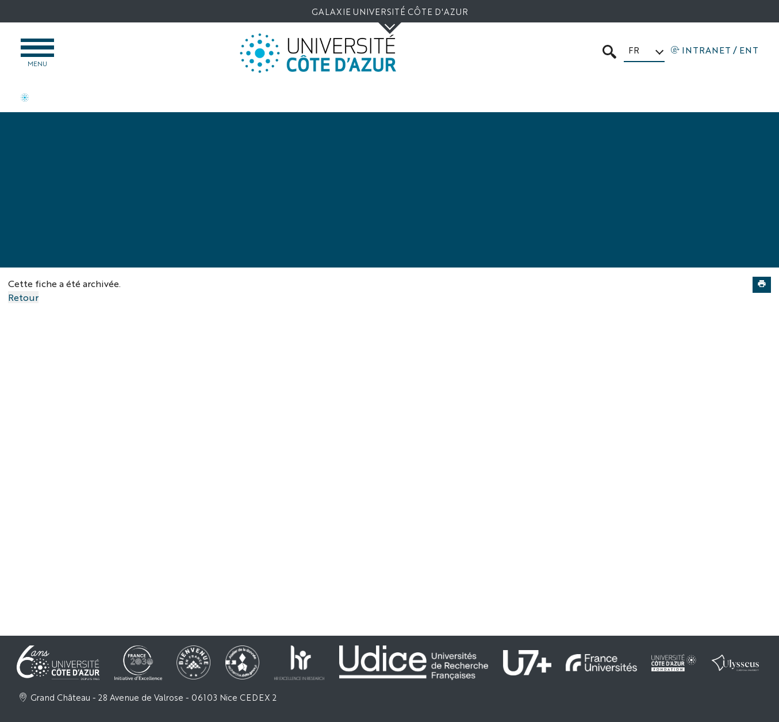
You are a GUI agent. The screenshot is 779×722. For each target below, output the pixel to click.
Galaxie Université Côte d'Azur (390, 11)
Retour (23, 297)
